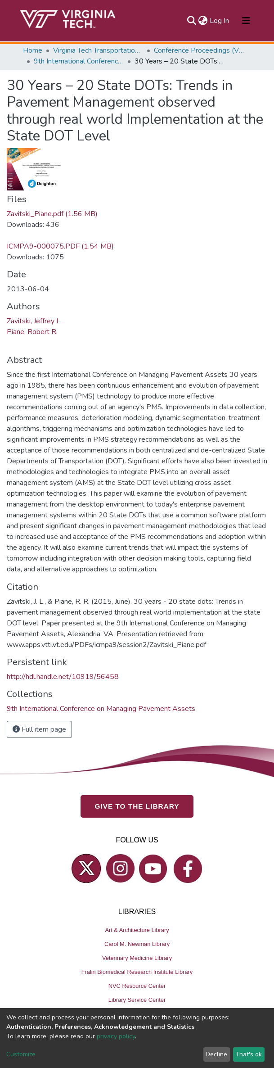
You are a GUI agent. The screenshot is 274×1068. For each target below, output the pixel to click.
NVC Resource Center (137, 985)
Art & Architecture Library (137, 930)
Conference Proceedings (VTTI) (199, 50)
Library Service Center (137, 999)
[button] (203, 20)
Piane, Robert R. (32, 332)
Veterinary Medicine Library (137, 958)
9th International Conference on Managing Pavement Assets (79, 61)
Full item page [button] (39, 729)
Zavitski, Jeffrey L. (34, 321)
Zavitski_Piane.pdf (52, 214)
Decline (216, 1054)
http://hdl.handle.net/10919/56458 (63, 677)
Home (32, 50)
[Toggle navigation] (246, 21)
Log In (220, 21)
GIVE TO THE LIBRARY (137, 806)
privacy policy (116, 1036)
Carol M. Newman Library (137, 944)
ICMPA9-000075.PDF (60, 246)
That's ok (248, 1054)
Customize (21, 1054)
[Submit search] (192, 20)
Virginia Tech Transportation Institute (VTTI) (98, 50)
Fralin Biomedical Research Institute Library (137, 971)
